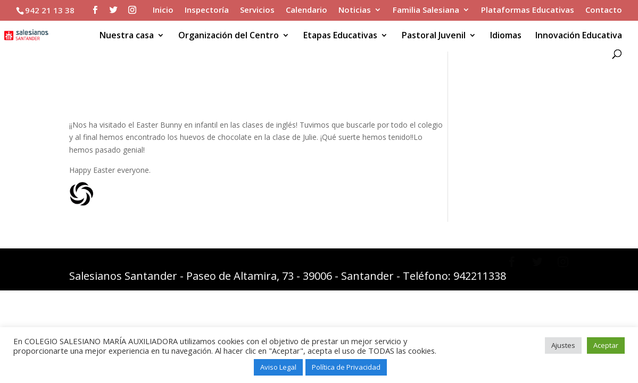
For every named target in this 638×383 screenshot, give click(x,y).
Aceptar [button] (605, 345)
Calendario (306, 10)
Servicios (257, 10)
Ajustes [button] (563, 345)
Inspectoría (207, 10)
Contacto (603, 10)
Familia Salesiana (426, 10)
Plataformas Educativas (527, 10)
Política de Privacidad (346, 367)
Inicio (163, 10)
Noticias (354, 10)
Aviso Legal (278, 367)
